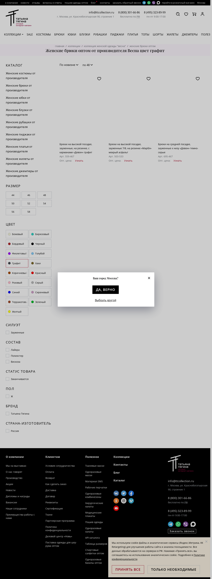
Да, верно (105, 289)
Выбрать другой (105, 300)
